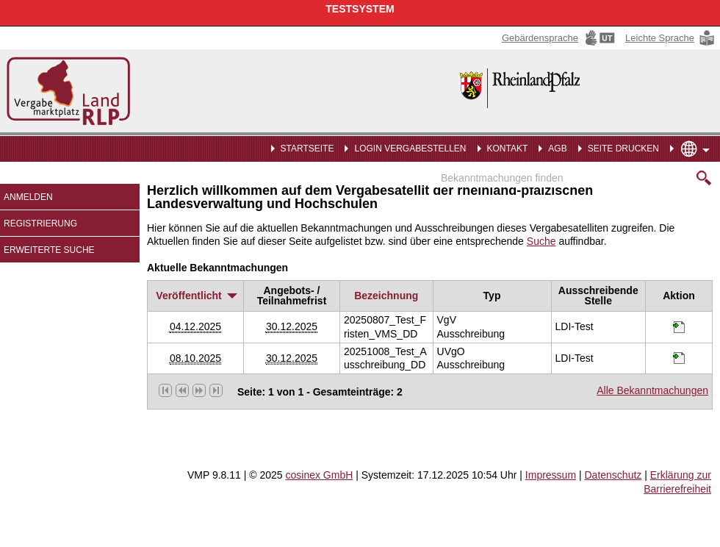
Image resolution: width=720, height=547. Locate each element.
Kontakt (507, 148)
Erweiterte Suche (49, 250)
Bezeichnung (386, 295)
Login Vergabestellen (410, 148)
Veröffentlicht (195, 295)
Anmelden (28, 197)
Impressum (550, 475)
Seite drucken (623, 148)
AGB (557, 148)
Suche (541, 241)
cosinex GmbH (319, 475)
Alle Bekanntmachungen (652, 390)
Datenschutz (612, 475)
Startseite (307, 148)
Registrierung (40, 223)
